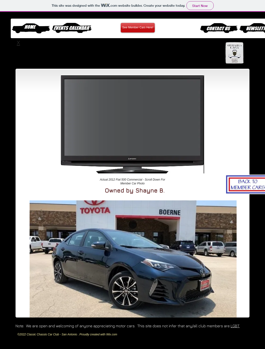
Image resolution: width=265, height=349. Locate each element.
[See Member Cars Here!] (138, 27)
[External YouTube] (131, 117)
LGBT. (235, 326)
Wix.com (111, 334)
